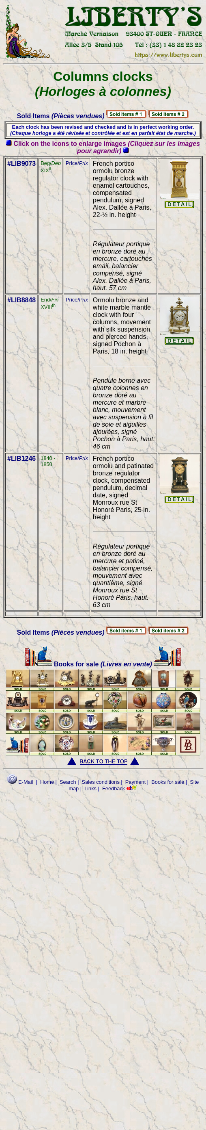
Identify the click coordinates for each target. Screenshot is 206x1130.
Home (47, 782)
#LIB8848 (21, 300)
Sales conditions (101, 782)
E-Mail (20, 782)
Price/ (77, 163)
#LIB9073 (21, 163)
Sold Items (61, 116)
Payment (135, 782)
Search (68, 782)
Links (90, 788)
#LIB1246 (21, 458)
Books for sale (62, 664)
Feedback (113, 788)
